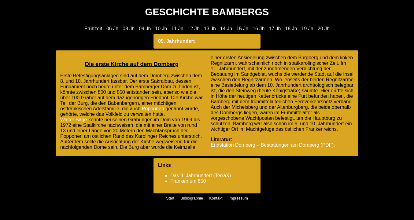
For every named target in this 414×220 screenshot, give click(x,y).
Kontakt (215, 198)
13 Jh (210, 28)
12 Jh (194, 28)
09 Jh (145, 28)
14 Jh (226, 28)
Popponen (153, 108)
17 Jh (275, 28)
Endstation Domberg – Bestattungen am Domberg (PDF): (273, 145)
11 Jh (177, 28)
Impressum (238, 198)
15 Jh (242, 28)
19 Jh (307, 28)
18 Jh (291, 28)
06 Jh (112, 28)
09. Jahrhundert (176, 41)
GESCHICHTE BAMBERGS (207, 11)
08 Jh (129, 28)
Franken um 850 (188, 181)
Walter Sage (73, 119)
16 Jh (258, 28)
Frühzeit (93, 28)
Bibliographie (191, 198)
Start (170, 198)
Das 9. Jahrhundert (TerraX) (200, 175)
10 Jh (161, 28)
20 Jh (324, 28)
